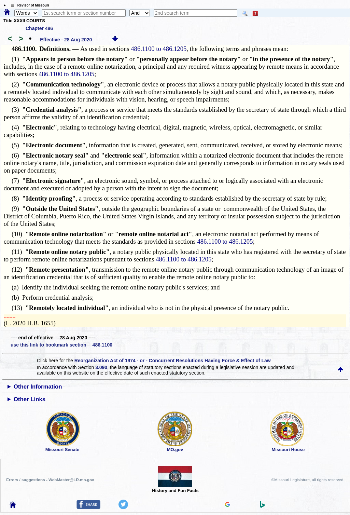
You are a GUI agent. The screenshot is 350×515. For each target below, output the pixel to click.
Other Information (38, 386)
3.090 (101, 367)
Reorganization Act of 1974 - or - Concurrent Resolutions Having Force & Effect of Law (172, 360)
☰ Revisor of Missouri (28, 5)
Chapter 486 (39, 28)
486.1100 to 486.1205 (158, 48)
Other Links (29, 399)
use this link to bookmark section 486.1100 (61, 345)
